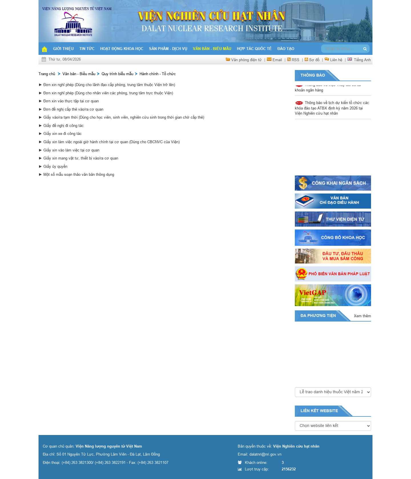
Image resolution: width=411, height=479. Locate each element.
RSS (295, 59)
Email (277, 59)
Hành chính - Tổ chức (158, 73)
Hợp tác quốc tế (254, 48)
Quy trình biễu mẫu (117, 73)
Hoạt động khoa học (121, 48)
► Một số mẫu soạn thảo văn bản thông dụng (76, 174)
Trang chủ (47, 73)
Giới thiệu (63, 48)
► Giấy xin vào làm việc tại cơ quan (69, 150)
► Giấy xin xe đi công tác (60, 133)
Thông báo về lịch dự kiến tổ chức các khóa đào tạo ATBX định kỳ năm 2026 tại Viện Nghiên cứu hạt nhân (332, 108)
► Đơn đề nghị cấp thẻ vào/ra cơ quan (71, 109)
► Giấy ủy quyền (53, 166)
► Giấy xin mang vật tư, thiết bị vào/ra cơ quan (78, 158)
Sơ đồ (314, 59)
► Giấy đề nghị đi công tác (61, 125)
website (329, 410)
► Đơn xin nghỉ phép (57, 84)
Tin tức (86, 48)
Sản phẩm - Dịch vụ (168, 48)
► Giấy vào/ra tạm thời (59, 117)
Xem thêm (362, 316)
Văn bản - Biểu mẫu (212, 48)
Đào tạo (285, 48)
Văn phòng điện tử (246, 59)
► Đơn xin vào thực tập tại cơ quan (69, 101)
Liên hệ (336, 59)
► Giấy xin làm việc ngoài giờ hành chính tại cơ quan (84, 141)
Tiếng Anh (362, 59)
